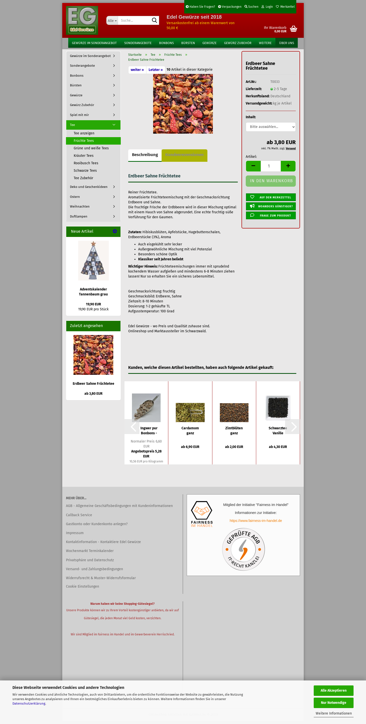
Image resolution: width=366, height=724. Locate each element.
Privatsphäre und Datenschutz (90, 563)
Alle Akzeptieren (334, 690)
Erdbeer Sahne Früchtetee (93, 387)
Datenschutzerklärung (28, 703)
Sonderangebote (138, 43)
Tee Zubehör (83, 181)
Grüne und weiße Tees (91, 151)
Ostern (75, 200)
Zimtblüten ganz (234, 433)
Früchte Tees (84, 144)
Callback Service (79, 518)
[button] (253, 169)
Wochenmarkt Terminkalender (90, 554)
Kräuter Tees (84, 159)
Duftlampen (78, 219)
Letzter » (156, 73)
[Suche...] (112, 20)
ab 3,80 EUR (93, 396)
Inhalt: (251, 120)
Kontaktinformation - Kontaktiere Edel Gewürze (103, 545)
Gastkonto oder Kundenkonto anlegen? (96, 527)
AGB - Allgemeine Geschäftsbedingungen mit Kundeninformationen (119, 509)
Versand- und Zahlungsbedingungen (94, 572)
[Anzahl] (271, 169)
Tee (72, 128)
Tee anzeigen (84, 136)
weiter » (137, 73)
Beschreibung (145, 157)
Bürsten (188, 43)
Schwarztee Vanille (278, 433)
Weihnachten (80, 210)
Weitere (265, 43)
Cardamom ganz (190, 433)
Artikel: (251, 160)
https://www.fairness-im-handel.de (256, 524)
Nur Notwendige (333, 703)
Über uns (286, 43)
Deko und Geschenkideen (89, 190)
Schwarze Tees (85, 174)
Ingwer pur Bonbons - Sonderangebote (149, 434)
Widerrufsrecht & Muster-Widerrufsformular (101, 581)
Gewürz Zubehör (237, 43)
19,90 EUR (93, 307)
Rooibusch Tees (86, 166)
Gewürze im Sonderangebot (94, 43)
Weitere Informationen (334, 713)
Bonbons (166, 43)
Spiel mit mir (79, 118)
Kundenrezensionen (184, 157)
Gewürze (209, 43)
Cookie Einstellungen (82, 589)
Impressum (75, 536)
